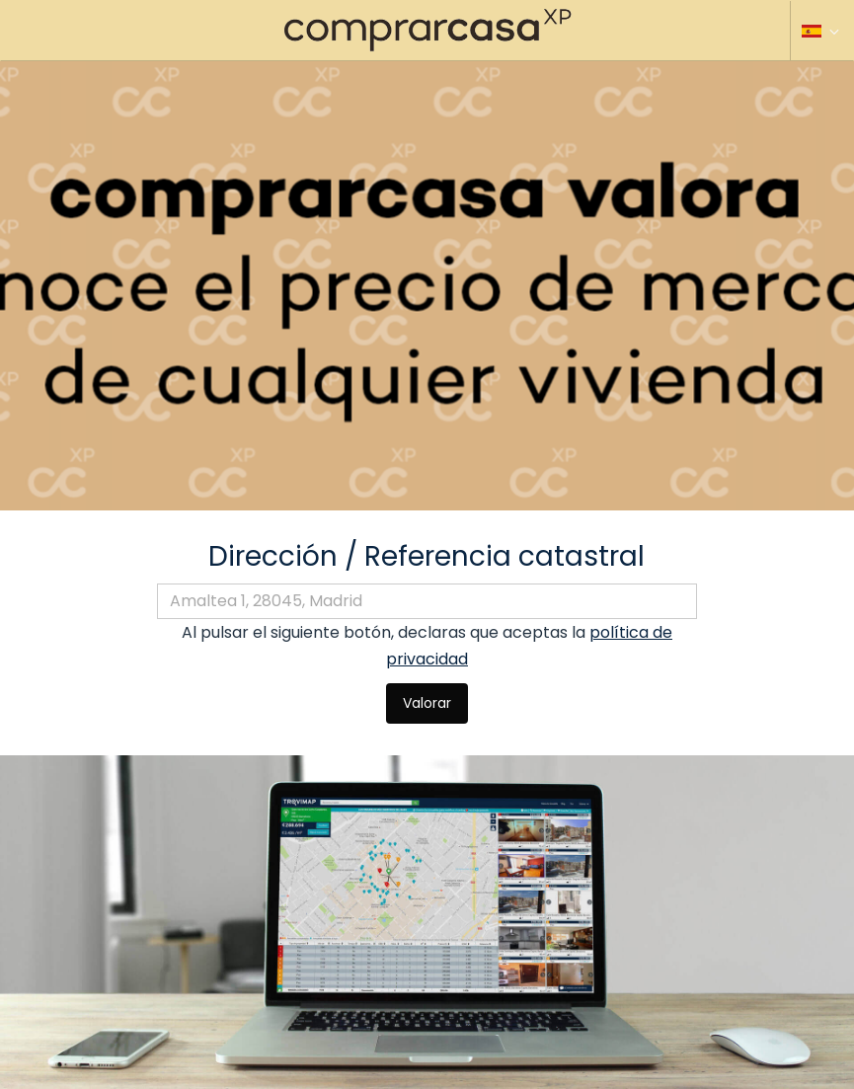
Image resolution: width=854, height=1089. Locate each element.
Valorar (427, 703)
